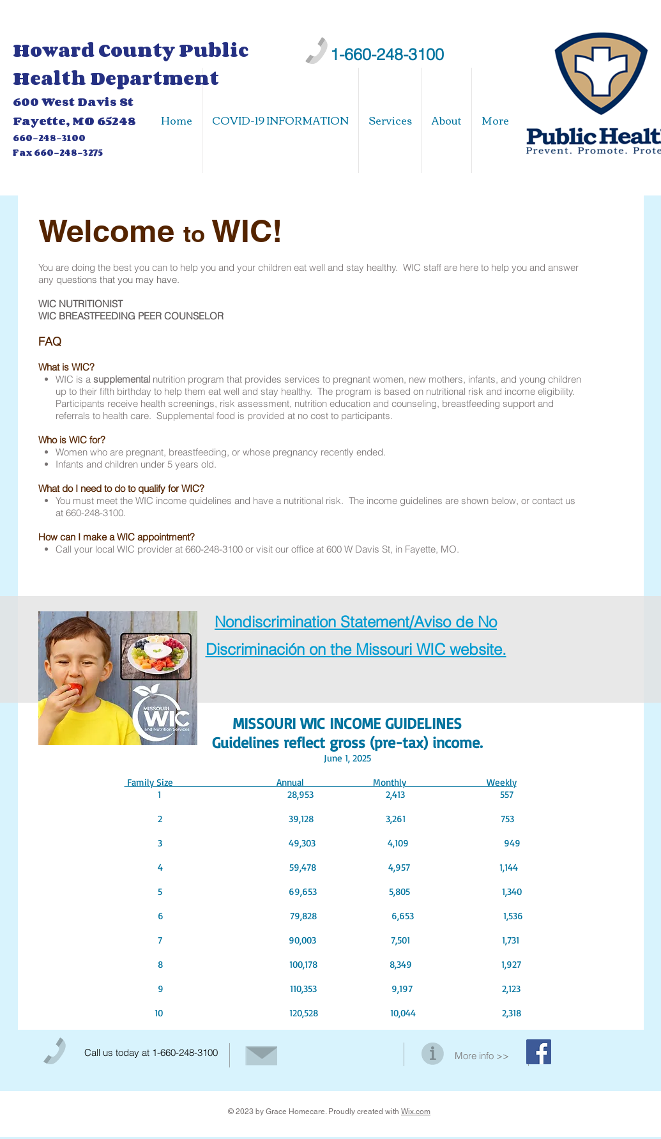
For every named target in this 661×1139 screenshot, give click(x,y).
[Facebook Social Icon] (538, 1051)
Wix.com (415, 1111)
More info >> (482, 1056)
